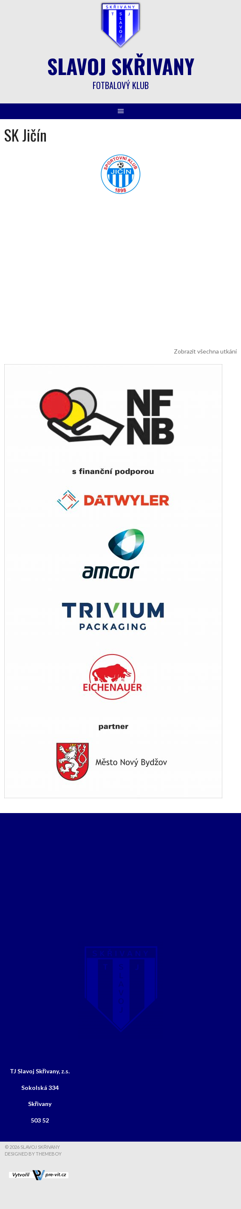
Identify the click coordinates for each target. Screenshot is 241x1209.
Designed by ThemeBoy (33, 1153)
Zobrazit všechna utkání (205, 351)
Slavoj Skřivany (120, 66)
